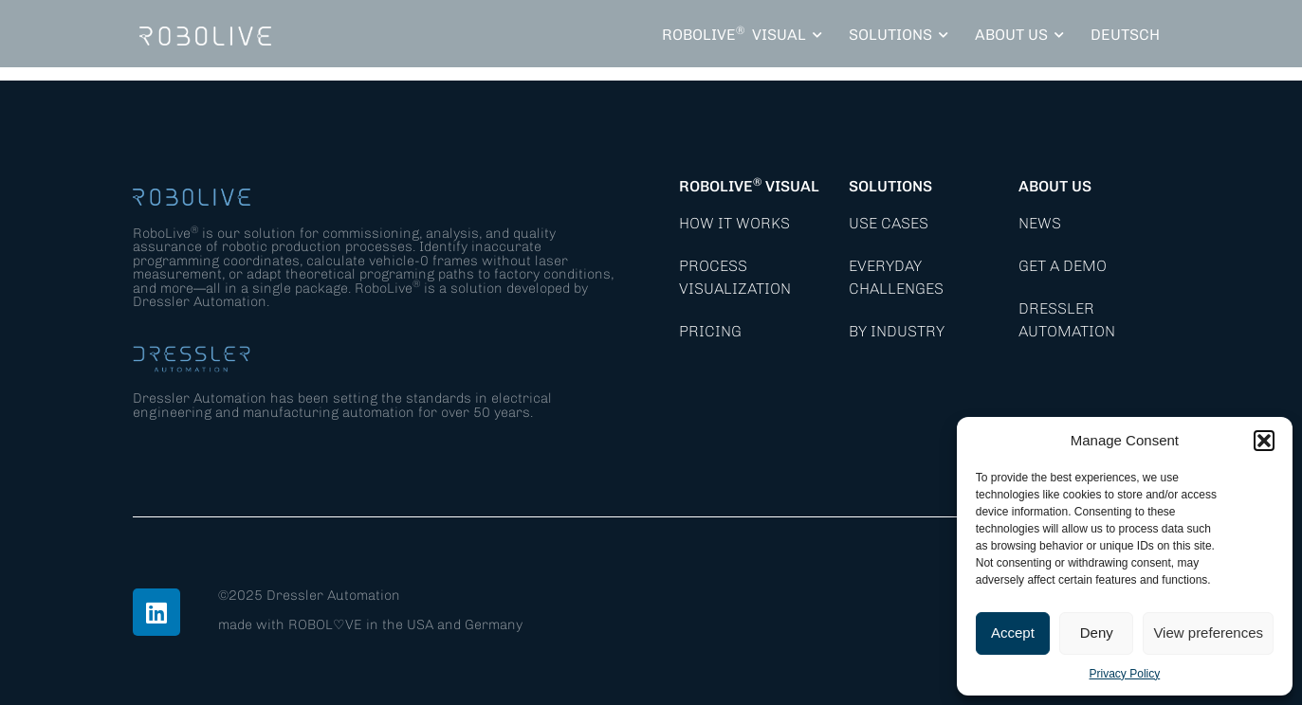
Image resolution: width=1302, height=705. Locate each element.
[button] (1264, 440)
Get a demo (1062, 266)
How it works (734, 223)
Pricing (710, 331)
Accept (1013, 632)
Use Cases (888, 223)
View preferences (1208, 632)
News (1039, 223)
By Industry (896, 331)
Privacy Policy (1125, 673)
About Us (1054, 186)
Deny (1096, 632)
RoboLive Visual (749, 186)
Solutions (890, 186)
